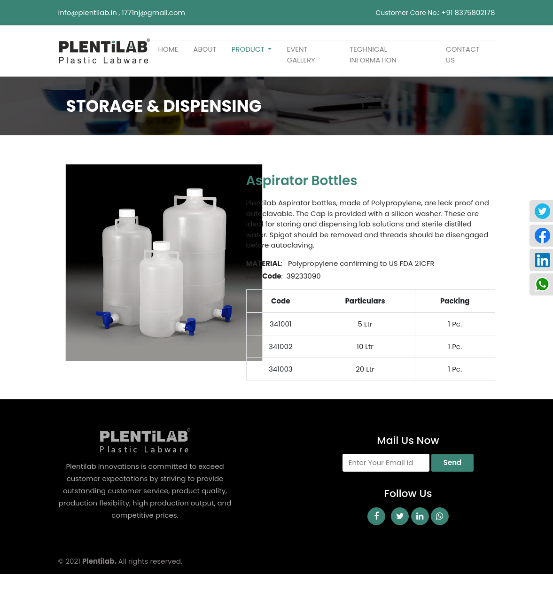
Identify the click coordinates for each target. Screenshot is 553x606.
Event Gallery (301, 54)
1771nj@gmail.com (153, 12)
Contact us (463, 54)
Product (249, 49)
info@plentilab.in (87, 12)
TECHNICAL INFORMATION (373, 54)
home (168, 49)
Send (452, 462)
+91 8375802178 (468, 12)
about (204, 49)
